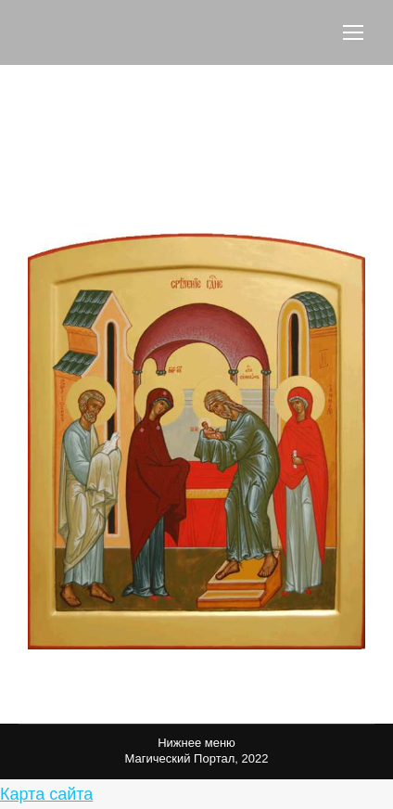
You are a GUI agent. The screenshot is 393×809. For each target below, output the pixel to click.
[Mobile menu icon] (353, 32)
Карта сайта (46, 794)
